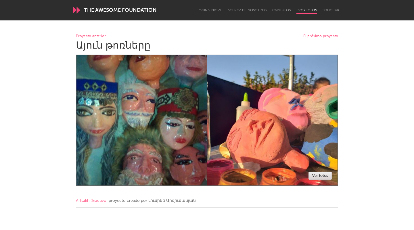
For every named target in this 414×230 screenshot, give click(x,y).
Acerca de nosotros (247, 10)
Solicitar (331, 10)
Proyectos (306, 10)
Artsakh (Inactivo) (92, 200)
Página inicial (210, 10)
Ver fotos (320, 175)
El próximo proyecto (320, 36)
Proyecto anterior (91, 36)
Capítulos (281, 10)
